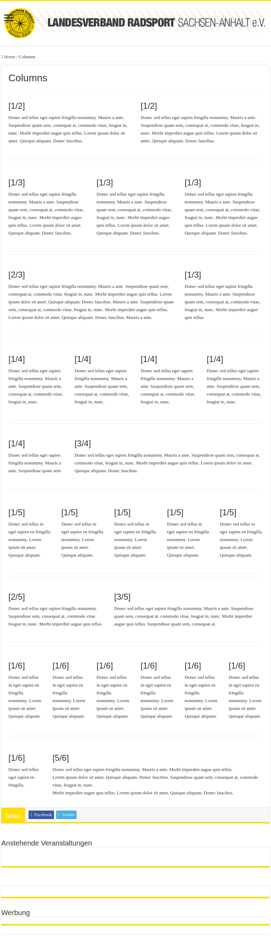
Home (8, 56)
